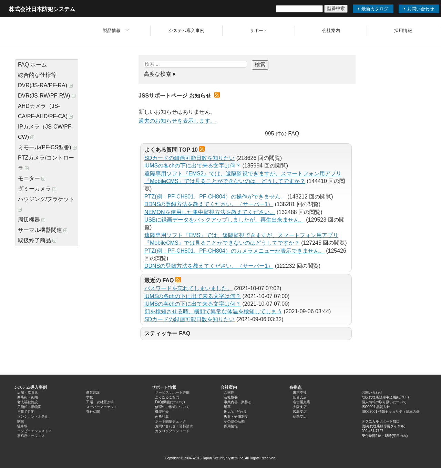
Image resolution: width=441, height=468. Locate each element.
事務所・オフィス (31, 436)
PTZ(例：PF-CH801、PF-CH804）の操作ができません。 (215, 197)
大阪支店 (300, 407)
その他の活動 (234, 421)
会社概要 (231, 397)
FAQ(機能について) (170, 402)
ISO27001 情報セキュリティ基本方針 (391, 412)
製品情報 (112, 30)
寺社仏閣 (93, 412)
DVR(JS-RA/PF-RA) (45, 85)
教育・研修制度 (236, 416)
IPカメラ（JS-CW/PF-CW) (45, 132)
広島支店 (300, 412)
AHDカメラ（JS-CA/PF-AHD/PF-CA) (45, 111)
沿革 (227, 407)
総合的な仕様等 (37, 75)
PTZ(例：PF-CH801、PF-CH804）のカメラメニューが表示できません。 (234, 251)
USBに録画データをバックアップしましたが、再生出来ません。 (224, 220)
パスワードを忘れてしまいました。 (188, 288)
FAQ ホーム (32, 65)
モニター (31, 178)
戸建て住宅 (25, 412)
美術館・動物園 (29, 407)
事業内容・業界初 (238, 402)
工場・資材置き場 (100, 402)
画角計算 (162, 416)
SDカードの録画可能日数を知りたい (189, 158)
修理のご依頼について (172, 407)
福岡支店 (300, 416)
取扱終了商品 (37, 240)
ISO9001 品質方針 (376, 407)
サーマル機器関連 (42, 230)
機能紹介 (162, 412)
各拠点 (295, 387)
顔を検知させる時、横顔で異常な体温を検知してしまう (213, 311)
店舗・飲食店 (27, 392)
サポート (259, 30)
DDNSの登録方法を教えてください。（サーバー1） (208, 204)
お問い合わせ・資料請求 (174, 426)
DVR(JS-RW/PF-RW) (46, 96)
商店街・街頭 (27, 397)
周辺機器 (31, 220)
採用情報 (403, 30)
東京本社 (300, 392)
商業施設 (93, 392)
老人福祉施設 (27, 402)
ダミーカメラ (37, 189)
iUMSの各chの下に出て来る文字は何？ (192, 166)
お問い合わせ (372, 392)
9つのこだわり (235, 412)
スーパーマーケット (101, 407)
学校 (89, 397)
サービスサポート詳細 (172, 392)
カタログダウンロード (172, 431)
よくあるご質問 (167, 397)
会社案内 (331, 30)
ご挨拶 (229, 392)
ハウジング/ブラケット (46, 204)
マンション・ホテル (32, 416)
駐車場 (22, 426)
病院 (20, 421)
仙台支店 (300, 397)
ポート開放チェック (170, 421)
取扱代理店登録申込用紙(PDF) (385, 397)
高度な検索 (157, 74)
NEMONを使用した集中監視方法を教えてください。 (209, 212)
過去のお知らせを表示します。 (177, 121)
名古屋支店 (301, 402)
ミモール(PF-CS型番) (47, 147)
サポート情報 (164, 387)
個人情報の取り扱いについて (384, 402)
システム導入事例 (186, 30)
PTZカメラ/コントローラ (46, 163)
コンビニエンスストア (34, 431)
